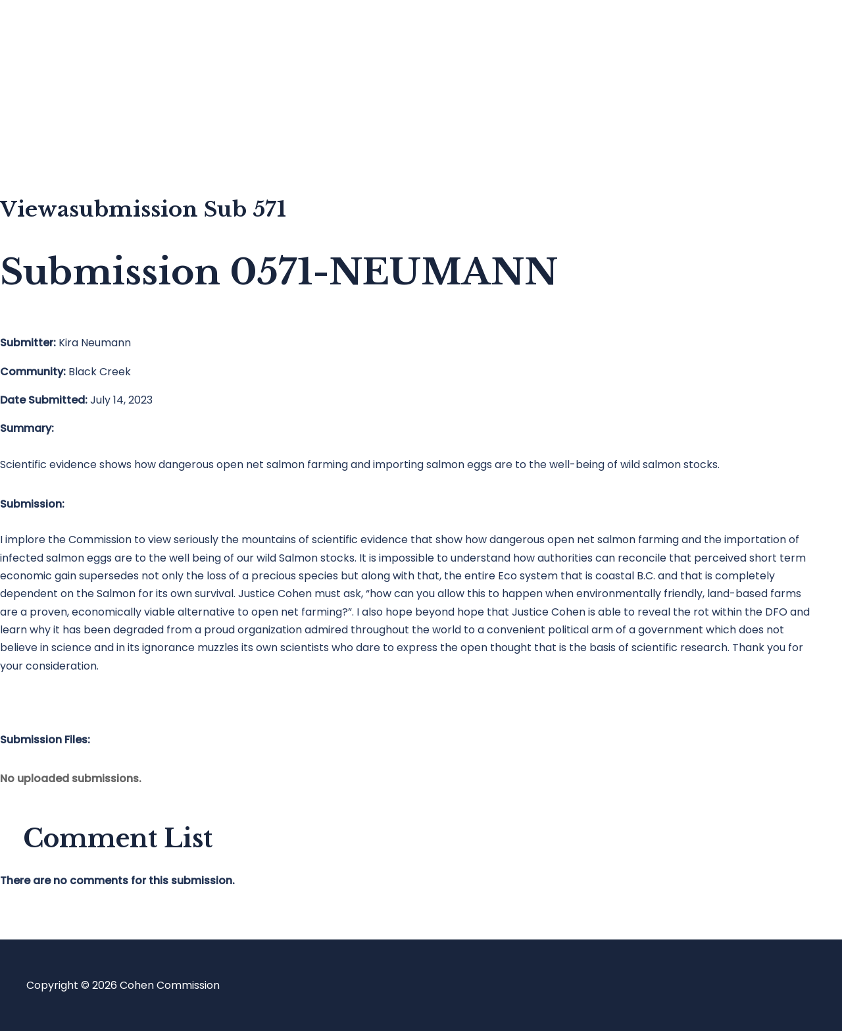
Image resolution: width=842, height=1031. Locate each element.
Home (68, 36)
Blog (64, 89)
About (68, 141)
